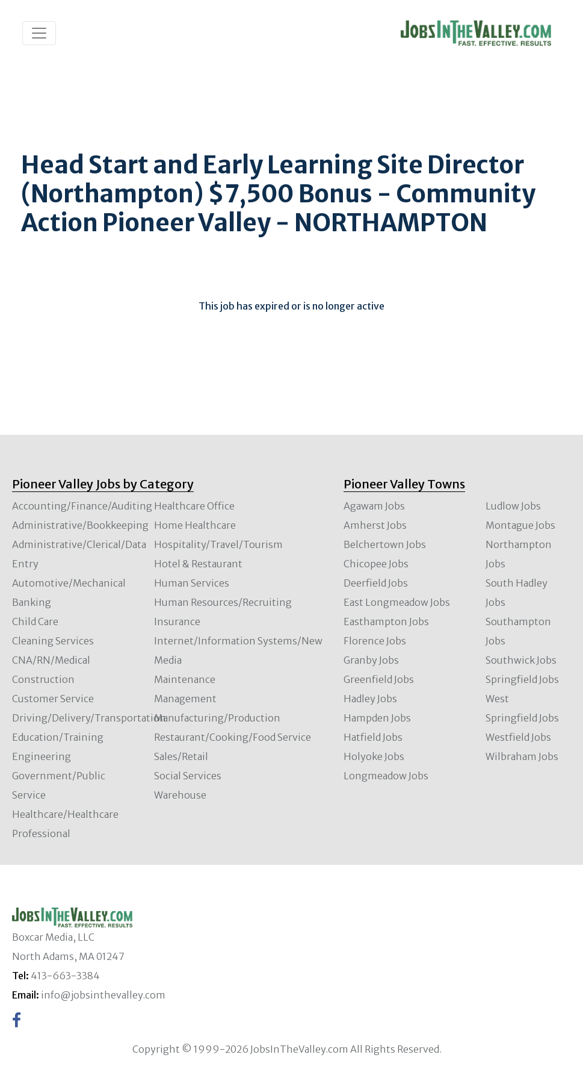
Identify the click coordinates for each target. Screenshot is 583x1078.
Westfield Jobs (518, 737)
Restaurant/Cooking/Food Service (232, 737)
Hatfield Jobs (373, 737)
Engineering (41, 756)
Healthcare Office (194, 506)
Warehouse (180, 795)
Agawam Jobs (374, 506)
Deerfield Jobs (376, 583)
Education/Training (57, 737)
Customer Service (53, 699)
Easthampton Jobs (386, 621)
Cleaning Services (53, 641)
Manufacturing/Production (217, 718)
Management (185, 699)
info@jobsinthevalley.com (103, 995)
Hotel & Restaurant (198, 564)
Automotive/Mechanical (69, 583)
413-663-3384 (65, 976)
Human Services (191, 583)
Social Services (187, 776)
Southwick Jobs (521, 660)
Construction (43, 679)
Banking (31, 602)
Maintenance (184, 679)
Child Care (35, 621)
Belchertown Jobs (385, 544)
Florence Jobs (375, 641)
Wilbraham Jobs (522, 756)
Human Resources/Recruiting (223, 602)
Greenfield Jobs (379, 679)
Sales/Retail (181, 756)
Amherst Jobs (375, 525)
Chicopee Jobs (376, 564)
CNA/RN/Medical (51, 660)
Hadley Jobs (370, 699)
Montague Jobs (520, 525)
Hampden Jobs (377, 718)
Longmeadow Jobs (386, 776)
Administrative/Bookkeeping (80, 525)
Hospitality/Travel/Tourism (218, 544)
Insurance (177, 621)
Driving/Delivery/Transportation (89, 718)
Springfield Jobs (522, 679)
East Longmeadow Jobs (397, 602)
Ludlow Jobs (513, 506)
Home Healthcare (195, 525)
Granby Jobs (371, 660)
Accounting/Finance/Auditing (82, 506)
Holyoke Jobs (374, 756)
